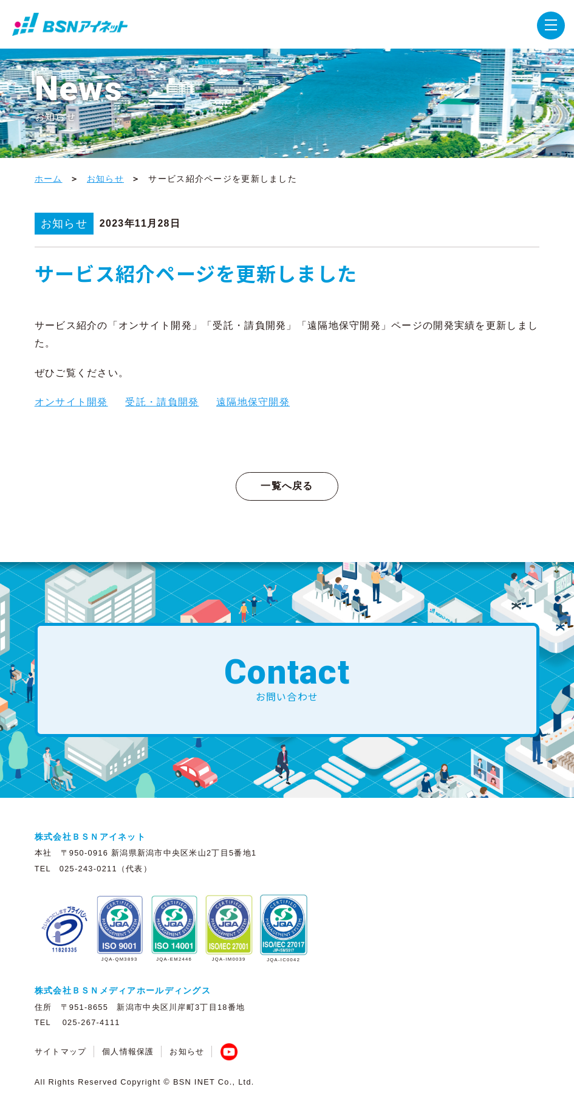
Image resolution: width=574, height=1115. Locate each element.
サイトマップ (61, 1051)
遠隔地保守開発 (253, 402)
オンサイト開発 (71, 402)
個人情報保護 (128, 1051)
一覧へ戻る (287, 486)
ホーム (49, 179)
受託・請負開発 (162, 402)
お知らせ (105, 179)
